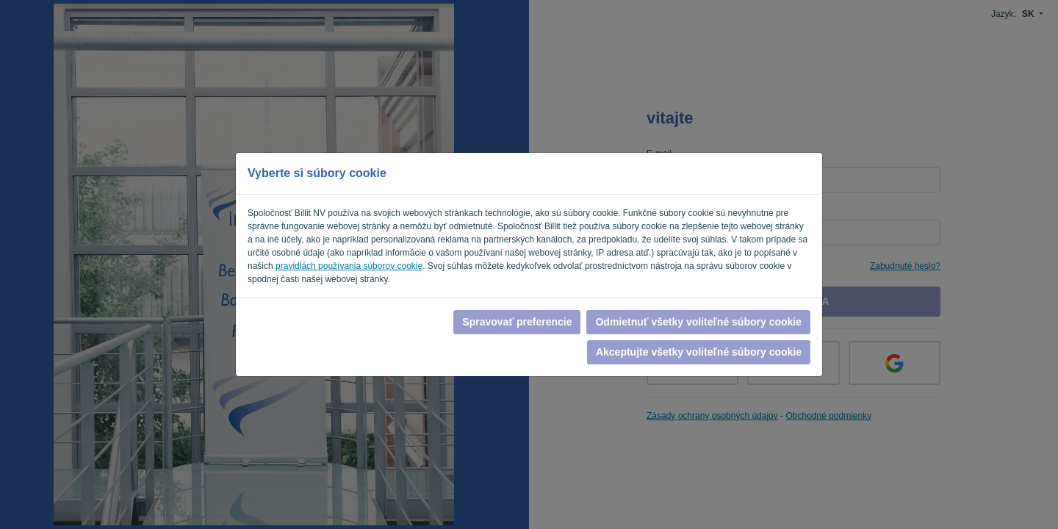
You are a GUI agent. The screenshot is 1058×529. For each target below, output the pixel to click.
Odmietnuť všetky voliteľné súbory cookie (698, 322)
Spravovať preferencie (517, 322)
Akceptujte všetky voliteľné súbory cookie (699, 352)
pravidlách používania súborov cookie (349, 266)
